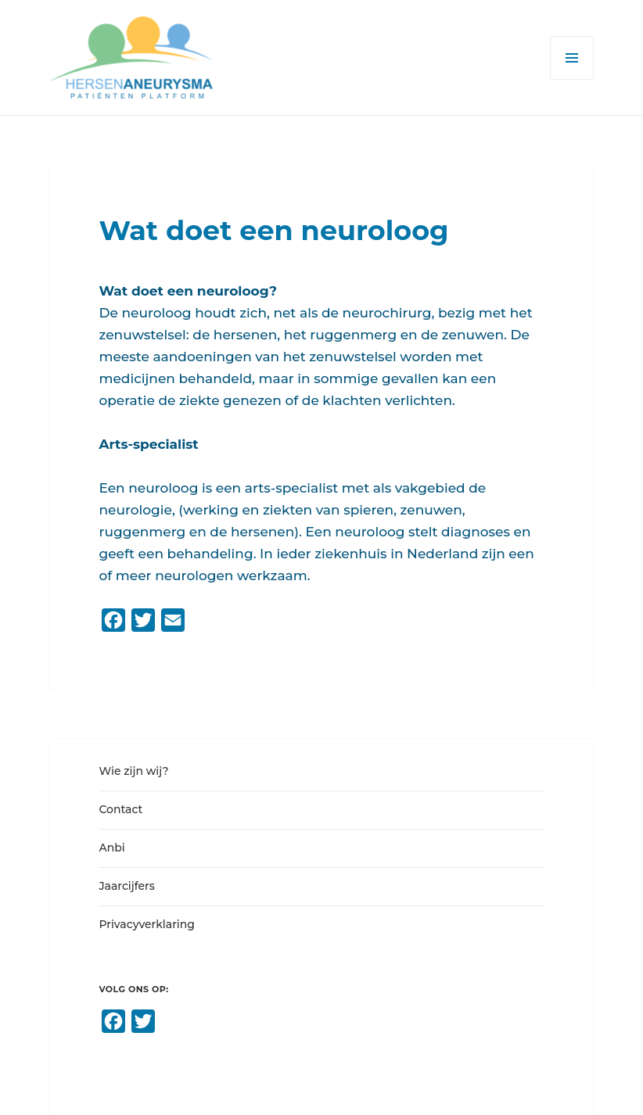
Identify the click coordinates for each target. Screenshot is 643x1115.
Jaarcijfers (126, 886)
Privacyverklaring (146, 924)
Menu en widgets (572, 79)
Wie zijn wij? (133, 771)
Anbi (111, 848)
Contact (120, 809)
